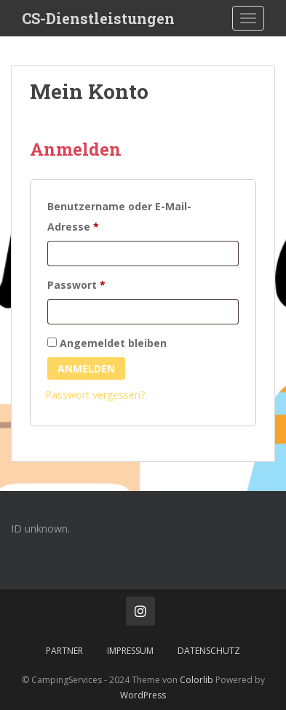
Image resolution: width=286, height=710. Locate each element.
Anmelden (86, 368)
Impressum (130, 651)
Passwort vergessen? (95, 395)
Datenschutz (209, 651)
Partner (64, 651)
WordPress (143, 695)
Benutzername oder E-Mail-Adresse (119, 216)
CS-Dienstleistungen (98, 18)
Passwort (107, 283)
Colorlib (196, 680)
